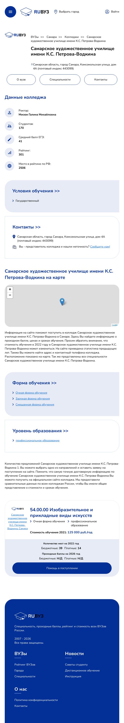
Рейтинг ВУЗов (24, 664)
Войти (115, 12)
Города (19, 670)
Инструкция (73, 676)
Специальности (24, 676)
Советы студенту (76, 664)
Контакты (20, 706)
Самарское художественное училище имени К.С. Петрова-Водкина (68, 39)
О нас (20, 689)
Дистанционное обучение (82, 670)
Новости (74, 654)
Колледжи (72, 37)
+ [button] (10, 290)
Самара (52, 37)
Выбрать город (69, 12)
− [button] (10, 295)
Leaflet (115, 325)
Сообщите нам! (100, 246)
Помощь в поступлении (62, 568)
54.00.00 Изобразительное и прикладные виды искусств (61, 512)
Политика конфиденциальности (36, 700)
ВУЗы (35, 37)
